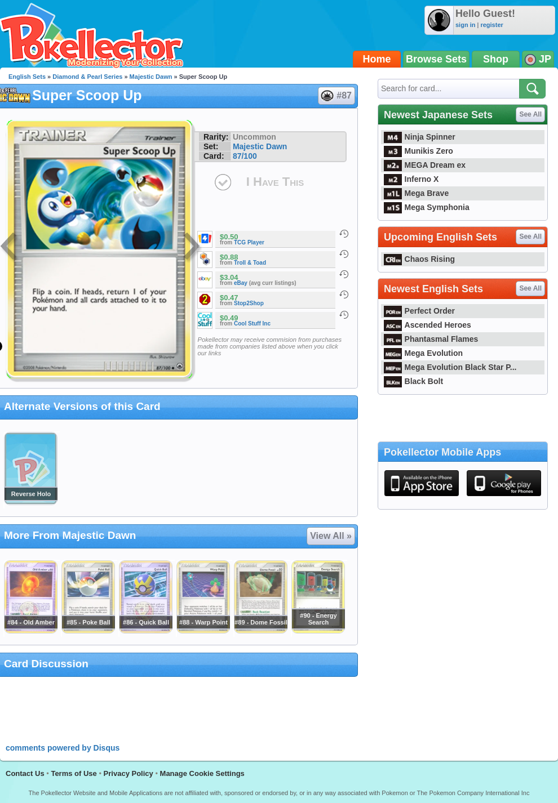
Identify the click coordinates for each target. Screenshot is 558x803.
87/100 (245, 155)
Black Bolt (413, 381)
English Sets (27, 76)
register (491, 24)
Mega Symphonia (427, 207)
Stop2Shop (249, 303)
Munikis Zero (418, 150)
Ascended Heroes (427, 324)
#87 (336, 96)
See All (530, 114)
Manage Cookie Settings (202, 773)
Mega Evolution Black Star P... (450, 367)
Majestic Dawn (151, 76)
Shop (495, 59)
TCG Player (249, 242)
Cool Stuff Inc (252, 323)
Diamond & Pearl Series (87, 76)
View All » (331, 536)
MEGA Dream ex (425, 164)
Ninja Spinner (419, 136)
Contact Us (25, 773)
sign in (465, 24)
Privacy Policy (128, 773)
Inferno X (411, 179)
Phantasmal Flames (431, 338)
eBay (240, 283)
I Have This (275, 182)
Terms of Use (73, 773)
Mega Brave (416, 193)
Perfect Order (419, 310)
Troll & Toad (250, 263)
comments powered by (62, 747)
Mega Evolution (423, 353)
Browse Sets (436, 59)
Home (377, 59)
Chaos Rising (419, 259)
